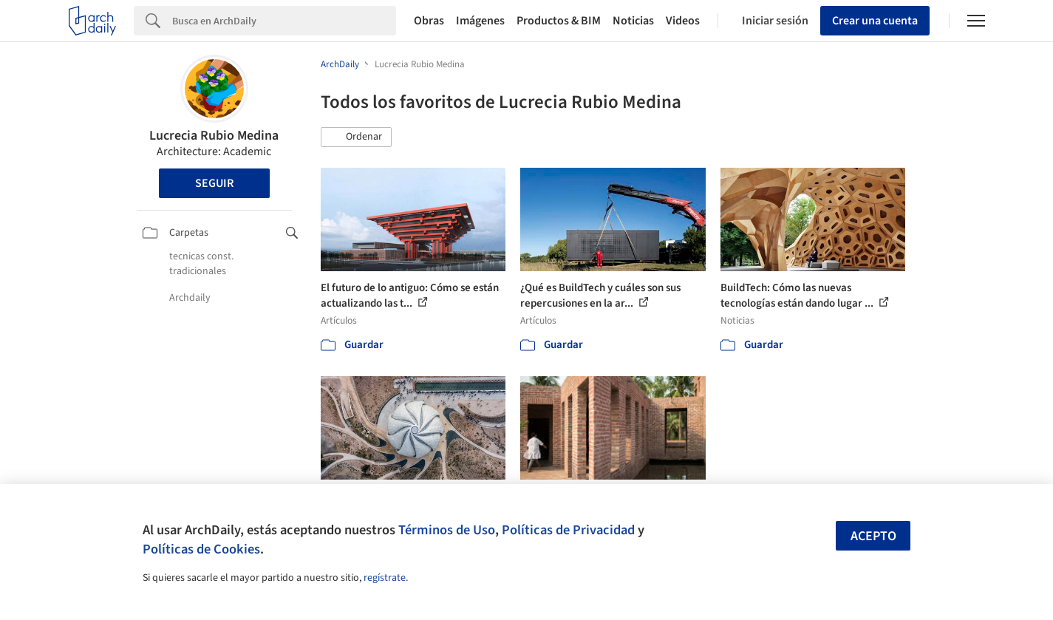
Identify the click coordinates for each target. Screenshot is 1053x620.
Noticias (633, 21)
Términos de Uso (446, 529)
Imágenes (480, 21)
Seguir (214, 183)
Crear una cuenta (875, 21)
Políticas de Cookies (201, 549)
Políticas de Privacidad (568, 529)
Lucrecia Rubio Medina (214, 135)
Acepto (873, 536)
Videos (683, 21)
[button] (356, 137)
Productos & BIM (559, 21)
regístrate (385, 577)
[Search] (284, 20)
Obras (429, 21)
